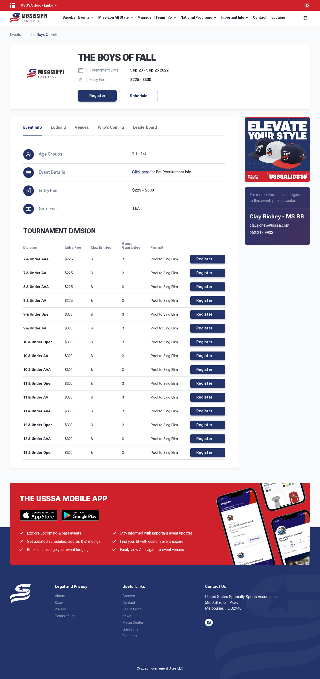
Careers (128, 596)
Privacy (60, 609)
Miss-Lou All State (115, 17)
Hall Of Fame (131, 609)
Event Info (32, 127)
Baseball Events (78, 17)
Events (15, 34)
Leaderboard (145, 127)
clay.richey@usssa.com (269, 225)
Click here (140, 172)
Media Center (132, 622)
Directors (129, 636)
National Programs (198, 17)
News (126, 616)
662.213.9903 (261, 232)
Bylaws (60, 603)
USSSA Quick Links (37, 5)
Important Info (235, 17)
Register (97, 95)
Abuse (60, 596)
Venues (82, 127)
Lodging (278, 17)
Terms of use (65, 616)
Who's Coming (111, 127)
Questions (130, 629)
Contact (260, 17)
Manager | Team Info (156, 17)
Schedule (138, 96)
